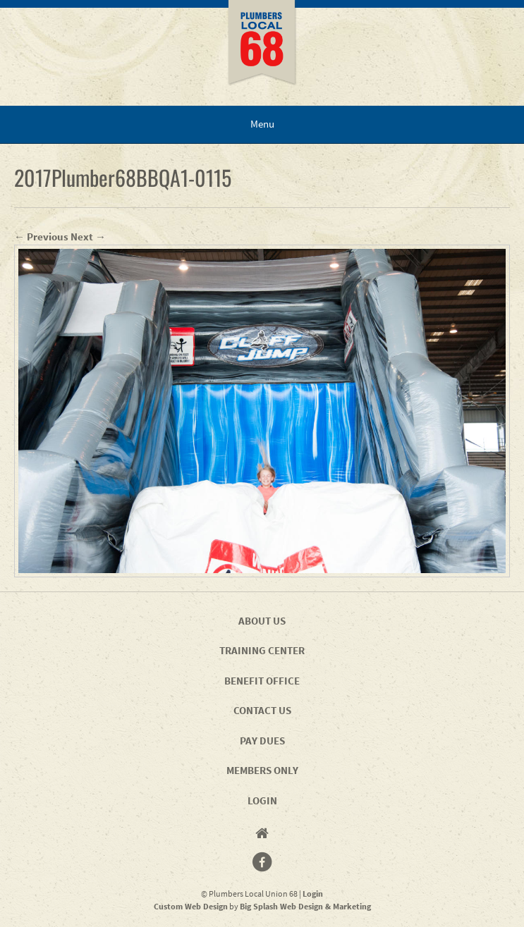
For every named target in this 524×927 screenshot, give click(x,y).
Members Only (262, 770)
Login (262, 800)
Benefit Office (262, 680)
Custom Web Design (191, 906)
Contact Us (262, 710)
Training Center (262, 650)
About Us (262, 620)
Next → (88, 236)
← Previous (41, 236)
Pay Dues (262, 740)
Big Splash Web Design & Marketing (305, 906)
